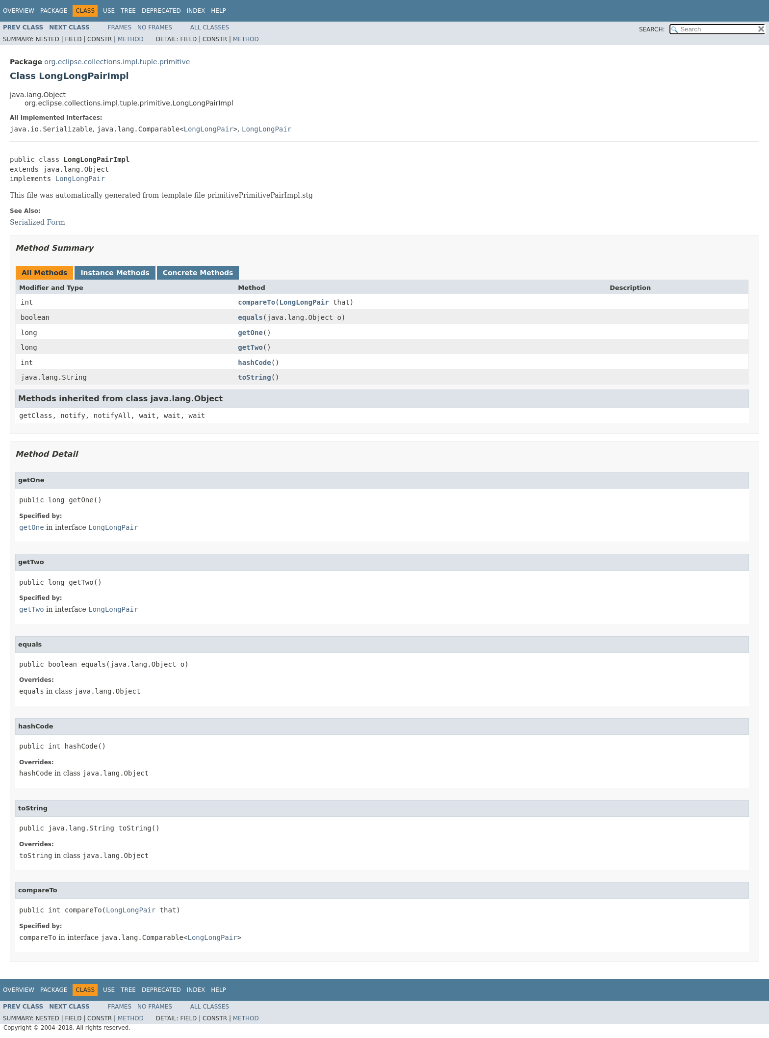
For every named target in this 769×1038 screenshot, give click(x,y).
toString (254, 377)
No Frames (154, 27)
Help (218, 10)
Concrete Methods (198, 273)
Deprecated (161, 10)
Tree (128, 10)
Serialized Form (37, 222)
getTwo (250, 347)
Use (109, 10)
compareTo (256, 302)
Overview (18, 10)
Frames (120, 27)
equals (250, 317)
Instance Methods (114, 273)
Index (196, 10)
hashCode (254, 362)
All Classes (209, 27)
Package (53, 10)
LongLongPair (208, 129)
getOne (250, 333)
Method (131, 39)
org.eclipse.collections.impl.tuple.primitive (117, 62)
